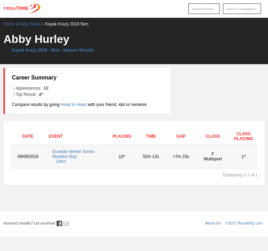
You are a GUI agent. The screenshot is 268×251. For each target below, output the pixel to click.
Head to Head (74, 104)
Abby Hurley (29, 24)
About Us (213, 223)
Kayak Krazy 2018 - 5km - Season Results (53, 50)
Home (9, 24)
